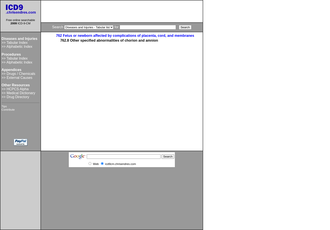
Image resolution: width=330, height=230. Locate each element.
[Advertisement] (122, 11)
